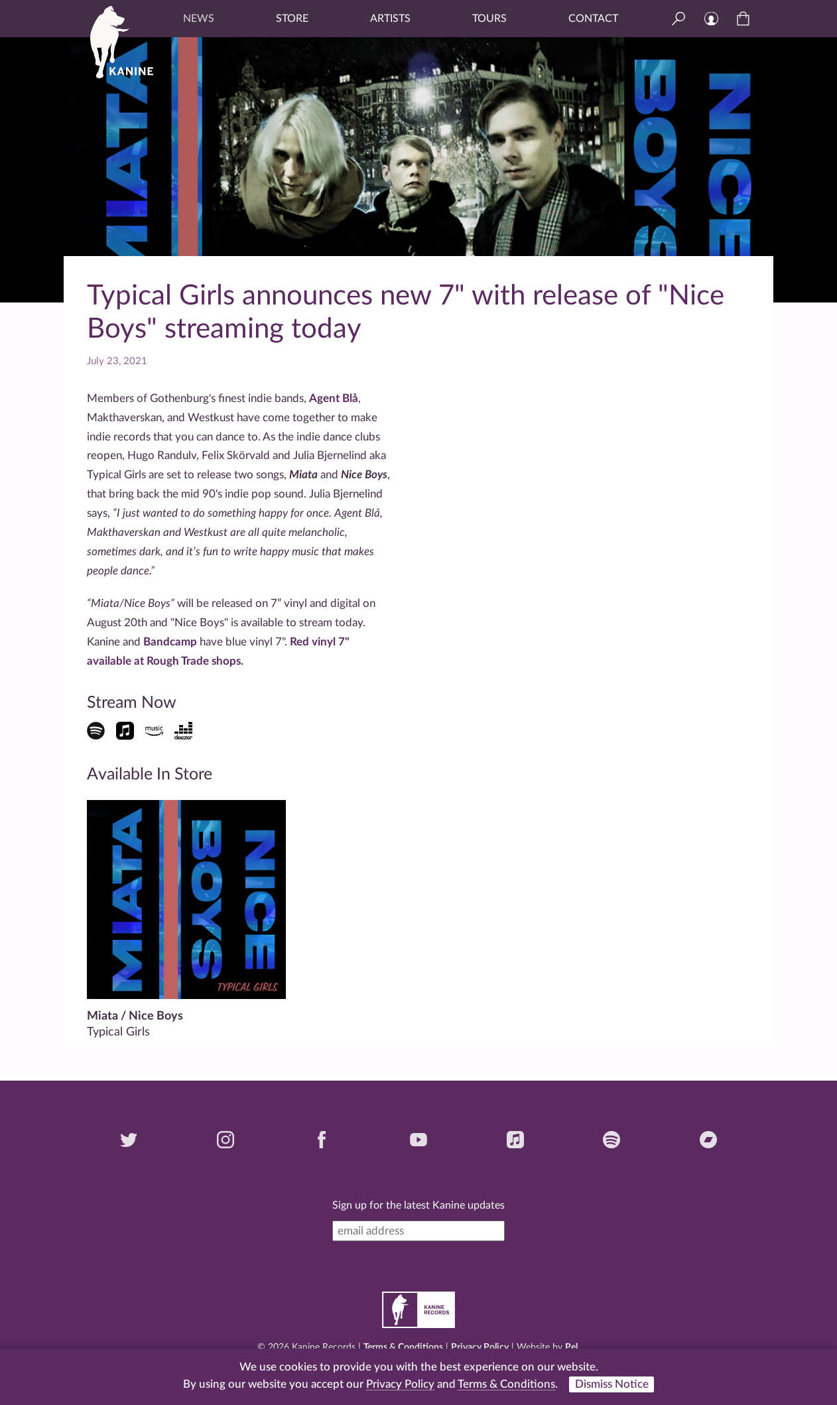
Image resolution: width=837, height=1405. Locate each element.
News (198, 18)
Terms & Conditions (403, 1347)
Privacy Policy (480, 1347)
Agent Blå (333, 398)
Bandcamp (170, 641)
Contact (593, 18)
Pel (571, 1347)
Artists (390, 18)
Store (292, 18)
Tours (489, 18)
